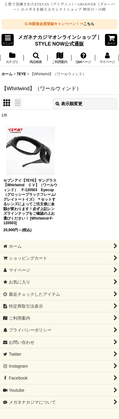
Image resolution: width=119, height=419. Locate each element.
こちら (88, 24)
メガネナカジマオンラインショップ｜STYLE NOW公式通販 (59, 40)
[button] (8, 40)
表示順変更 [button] (69, 103)
